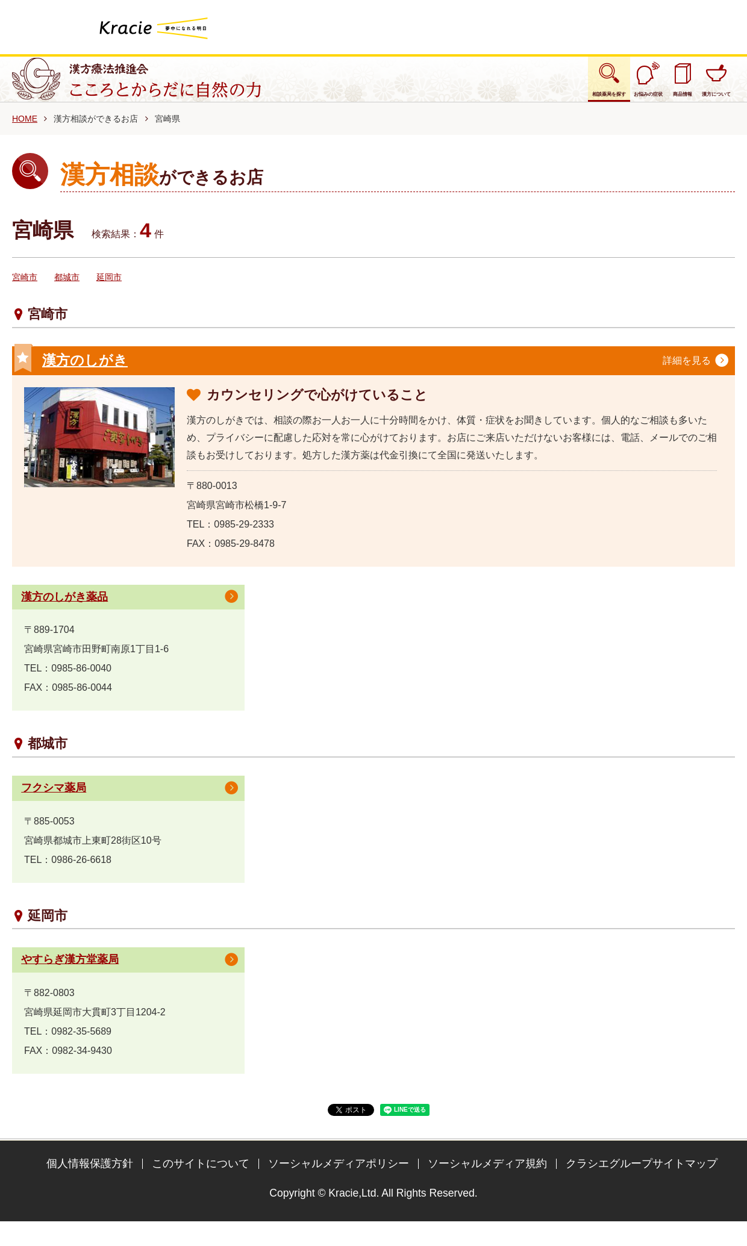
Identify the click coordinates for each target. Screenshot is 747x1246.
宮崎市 (24, 291)
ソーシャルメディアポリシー (338, 1180)
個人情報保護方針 (89, 1180)
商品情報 (635, 85)
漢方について (698, 85)
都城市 (67, 291)
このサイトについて (200, 1180)
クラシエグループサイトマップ (641, 1180)
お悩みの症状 (571, 85)
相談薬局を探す (493, 85)
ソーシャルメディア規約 (487, 1180)
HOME (24, 132)
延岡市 (109, 291)
